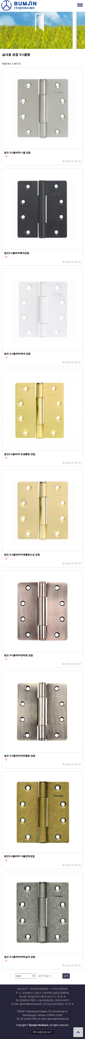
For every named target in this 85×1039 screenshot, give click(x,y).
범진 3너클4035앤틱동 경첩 (18, 655)
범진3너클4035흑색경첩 (16, 253)
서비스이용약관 (59, 989)
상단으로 (78, 1032)
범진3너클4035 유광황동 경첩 (19, 454)
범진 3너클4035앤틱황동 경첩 (19, 755)
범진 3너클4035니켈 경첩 (17, 152)
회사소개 (22, 989)
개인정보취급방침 (39, 989)
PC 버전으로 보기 (42, 1032)
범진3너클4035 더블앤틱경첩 (19, 856)
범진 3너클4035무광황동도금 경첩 (22, 554)
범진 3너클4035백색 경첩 (17, 353)
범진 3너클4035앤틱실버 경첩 (19, 957)
